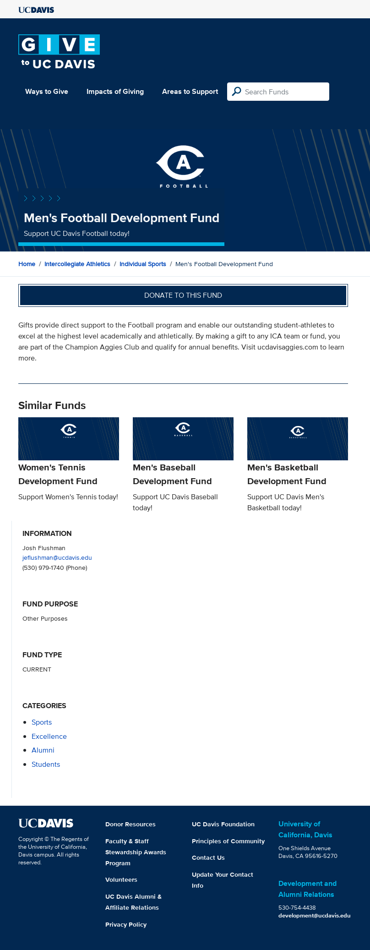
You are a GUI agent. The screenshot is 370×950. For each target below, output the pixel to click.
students (46, 764)
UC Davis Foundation (223, 824)
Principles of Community (228, 841)
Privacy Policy (126, 924)
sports (42, 722)
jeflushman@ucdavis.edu (57, 557)
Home (26, 263)
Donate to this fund (183, 295)
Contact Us (208, 857)
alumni (43, 750)
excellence (49, 736)
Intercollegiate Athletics (77, 263)
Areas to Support (190, 91)
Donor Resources (130, 824)
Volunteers (121, 879)
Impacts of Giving (115, 91)
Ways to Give (46, 91)
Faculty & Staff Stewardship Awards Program (135, 852)
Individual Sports (143, 263)
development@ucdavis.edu (314, 915)
